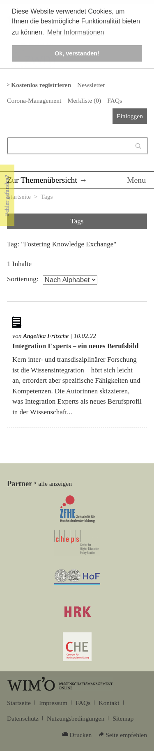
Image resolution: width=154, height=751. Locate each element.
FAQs (114, 100)
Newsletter (91, 84)
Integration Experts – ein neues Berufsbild (75, 346)
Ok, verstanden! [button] (77, 53)
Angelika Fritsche (46, 335)
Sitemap (123, 718)
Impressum (53, 702)
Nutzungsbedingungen (75, 718)
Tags (47, 196)
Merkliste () (84, 100)
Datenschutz (23, 718)
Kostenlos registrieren (41, 84)
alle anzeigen (55, 483)
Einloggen (130, 116)
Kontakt (109, 702)
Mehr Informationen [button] (75, 32)
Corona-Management (34, 100)
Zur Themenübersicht (42, 179)
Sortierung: (23, 279)
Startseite (19, 196)
